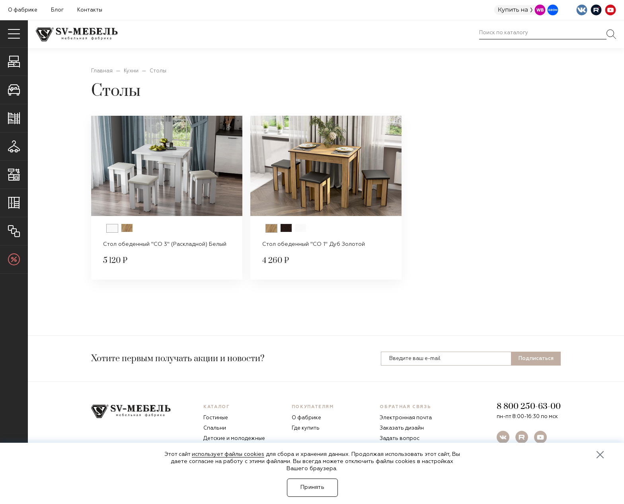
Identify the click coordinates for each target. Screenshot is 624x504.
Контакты (89, 10)
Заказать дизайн (402, 428)
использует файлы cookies (228, 454)
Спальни (214, 428)
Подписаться (536, 358)
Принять (312, 487)
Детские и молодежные (234, 438)
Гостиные (215, 417)
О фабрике (22, 10)
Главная (102, 71)
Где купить (306, 428)
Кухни (131, 71)
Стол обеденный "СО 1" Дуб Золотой (313, 244)
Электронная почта (406, 417)
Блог (57, 10)
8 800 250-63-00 (529, 406)
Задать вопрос (399, 438)
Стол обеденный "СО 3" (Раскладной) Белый (164, 244)
